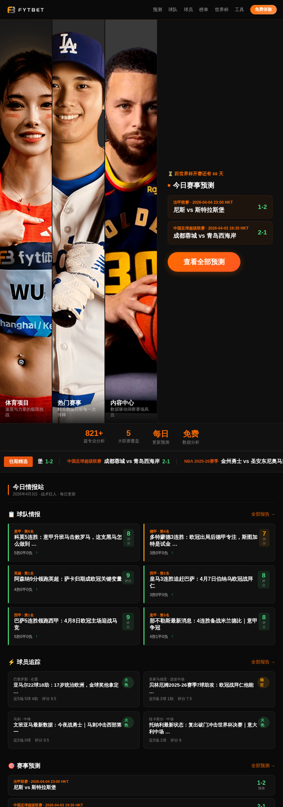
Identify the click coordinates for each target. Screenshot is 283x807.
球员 (188, 9)
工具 (239, 9)
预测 (157, 9)
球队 (173, 9)
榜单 (203, 9)
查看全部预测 (204, 262)
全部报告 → (263, 514)
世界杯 (222, 9)
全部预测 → (263, 765)
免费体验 (263, 9)
